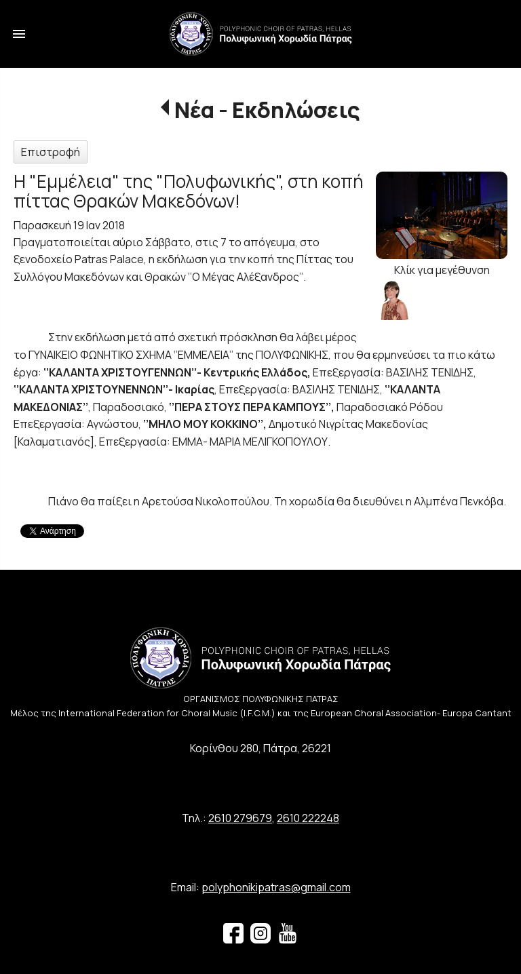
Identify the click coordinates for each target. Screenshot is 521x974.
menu (19, 34)
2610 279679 (240, 818)
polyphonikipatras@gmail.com (276, 887)
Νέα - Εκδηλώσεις (267, 110)
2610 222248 (308, 818)
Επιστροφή (50, 151)
